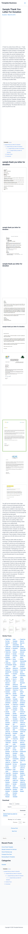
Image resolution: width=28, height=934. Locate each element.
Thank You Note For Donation (7, 682)
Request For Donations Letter (8, 736)
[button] (16, 810)
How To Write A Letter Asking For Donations (15, 682)
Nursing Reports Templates (8, 857)
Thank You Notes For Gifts (15, 727)
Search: (9, 807)
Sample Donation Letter (15, 655)
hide (10, 142)
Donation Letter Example (15, 675)
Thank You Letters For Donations (8, 700)
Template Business (9, 3)
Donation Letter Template (15, 697)
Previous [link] (15, 822)
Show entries (14, 804)
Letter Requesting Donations (8, 688)
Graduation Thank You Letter (22, 747)
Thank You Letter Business (22, 671)
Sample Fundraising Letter (8, 769)
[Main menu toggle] (25, 3)
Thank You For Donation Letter (8, 664)
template (4, 864)
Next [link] (24, 822)
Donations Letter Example (15, 650)
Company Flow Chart (7, 854)
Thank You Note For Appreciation (23, 713)
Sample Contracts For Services (9, 849)
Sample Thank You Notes (22, 655)
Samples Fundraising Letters (15, 758)
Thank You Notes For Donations (7, 648)
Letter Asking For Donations (15, 771)
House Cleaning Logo (7, 852)
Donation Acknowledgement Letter (16, 644)
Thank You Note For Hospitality (22, 742)
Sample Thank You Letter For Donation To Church (23, 724)
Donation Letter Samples (7, 677)
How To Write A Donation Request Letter (7, 722)
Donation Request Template (15, 717)
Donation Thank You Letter (7, 659)
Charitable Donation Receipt (22, 736)
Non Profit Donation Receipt (15, 753)
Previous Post (14, 828)
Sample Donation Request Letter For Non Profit (7, 753)
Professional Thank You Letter (23, 731)
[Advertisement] (14, 31)
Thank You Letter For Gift (15, 722)
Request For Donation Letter (8, 791)
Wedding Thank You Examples (22, 756)
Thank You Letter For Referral (22, 767)
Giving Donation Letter (15, 661)
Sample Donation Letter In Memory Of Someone (8, 784)
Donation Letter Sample (15, 711)
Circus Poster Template (7, 847)
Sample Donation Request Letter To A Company (15, 778)
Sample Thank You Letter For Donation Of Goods (8, 762)
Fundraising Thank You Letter (8, 742)
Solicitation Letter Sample (23, 677)
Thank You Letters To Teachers (15, 706)
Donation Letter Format (15, 747)
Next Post (14, 831)
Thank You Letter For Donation (7, 653)
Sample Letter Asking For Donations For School (15, 668)
